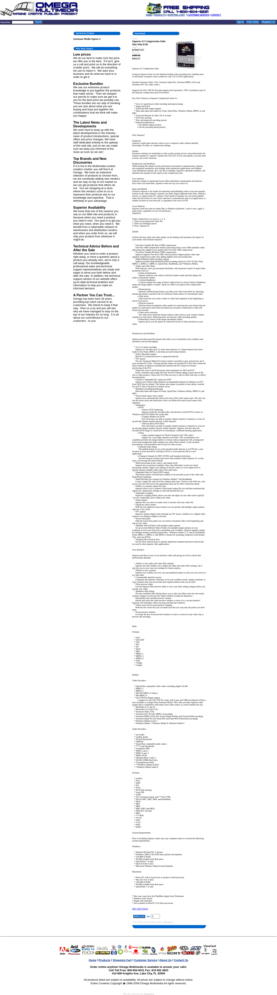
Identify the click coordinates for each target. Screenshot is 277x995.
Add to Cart (139, 916)
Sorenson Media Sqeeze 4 (86, 38)
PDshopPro (149, 994)
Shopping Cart (268, 22)
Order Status (252, 22)
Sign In (240, 22)
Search (38, 22)
